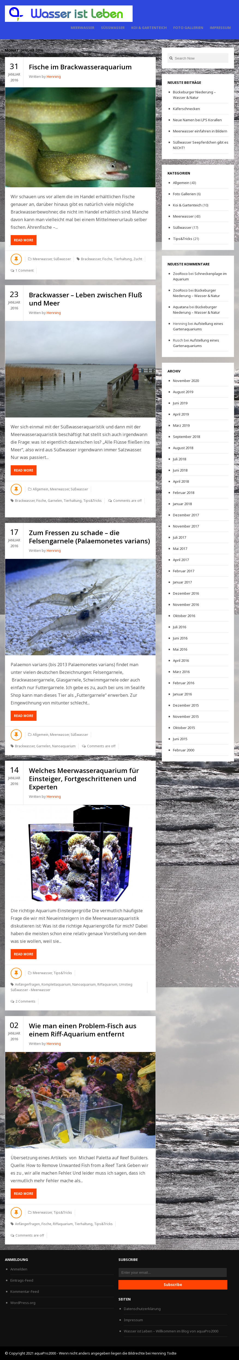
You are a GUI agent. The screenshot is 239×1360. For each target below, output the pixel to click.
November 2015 (186, 716)
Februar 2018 (183, 492)
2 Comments (25, 1001)
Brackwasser (91, 259)
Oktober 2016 (184, 615)
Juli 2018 (179, 459)
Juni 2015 (180, 738)
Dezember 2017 (186, 514)
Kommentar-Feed (24, 1291)
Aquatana (181, 306)
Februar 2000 (183, 750)
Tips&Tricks (92, 500)
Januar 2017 (182, 582)
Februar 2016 (183, 682)
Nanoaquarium (64, 746)
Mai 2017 (180, 548)
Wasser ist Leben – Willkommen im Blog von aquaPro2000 (171, 1331)
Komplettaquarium (56, 984)
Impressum (220, 27)
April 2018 (181, 481)
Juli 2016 (179, 626)
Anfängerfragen (27, 984)
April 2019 (181, 414)
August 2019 (183, 391)
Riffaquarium (107, 984)
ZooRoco (180, 273)
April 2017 (181, 559)
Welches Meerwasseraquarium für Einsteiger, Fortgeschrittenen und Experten (84, 778)
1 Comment (25, 270)
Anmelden (18, 1269)
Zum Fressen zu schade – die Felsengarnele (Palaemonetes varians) (89, 536)
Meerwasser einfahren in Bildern (200, 131)
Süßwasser (113, 27)
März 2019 (181, 425)
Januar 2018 (182, 503)
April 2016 (181, 660)
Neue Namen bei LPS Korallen (197, 119)
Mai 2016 (180, 649)
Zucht (137, 259)
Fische (107, 259)
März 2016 (181, 671)
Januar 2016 (182, 694)
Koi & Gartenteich (149, 27)
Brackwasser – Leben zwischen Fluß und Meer (85, 298)
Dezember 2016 (186, 593)
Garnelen (55, 500)
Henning (54, 76)
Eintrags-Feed (21, 1280)
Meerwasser (82, 27)
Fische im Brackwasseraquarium (80, 66)
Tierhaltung (123, 259)
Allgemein (40, 489)
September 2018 (186, 436)
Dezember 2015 (186, 705)
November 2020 (186, 380)
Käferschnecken (186, 108)
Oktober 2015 (184, 727)
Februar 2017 (183, 570)
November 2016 (186, 604)
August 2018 (183, 447)
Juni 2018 (180, 470)
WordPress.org (22, 1302)
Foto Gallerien (188, 27)
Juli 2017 (179, 537)
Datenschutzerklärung (142, 1308)
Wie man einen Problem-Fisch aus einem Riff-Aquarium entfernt (82, 1029)
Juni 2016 (180, 638)
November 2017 (186, 526)
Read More (25, 241)
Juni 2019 (180, 403)
